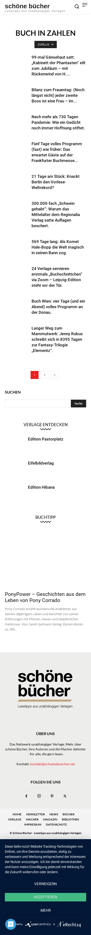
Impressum (32, 824)
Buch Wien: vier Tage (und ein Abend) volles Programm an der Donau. (58, 307)
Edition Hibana (41, 487)
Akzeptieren (45, 897)
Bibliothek (70, 819)
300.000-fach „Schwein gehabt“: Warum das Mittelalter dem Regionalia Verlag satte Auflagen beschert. (56, 214)
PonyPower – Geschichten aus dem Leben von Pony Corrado (45, 597)
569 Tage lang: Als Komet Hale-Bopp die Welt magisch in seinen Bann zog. (58, 247)
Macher (32, 819)
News (54, 814)
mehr (46, 910)
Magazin (50, 819)
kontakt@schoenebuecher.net (52, 764)
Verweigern (45, 884)
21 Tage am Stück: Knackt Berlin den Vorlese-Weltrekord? (56, 182)
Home (17, 814)
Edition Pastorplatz (45, 439)
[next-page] (54, 375)
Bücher (68, 814)
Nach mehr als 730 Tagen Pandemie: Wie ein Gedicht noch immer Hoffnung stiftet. (58, 122)
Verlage (14, 819)
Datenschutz (56, 824)
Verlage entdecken (46, 425)
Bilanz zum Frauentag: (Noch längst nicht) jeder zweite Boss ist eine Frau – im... (58, 95)
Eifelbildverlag (41, 463)
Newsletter (35, 814)
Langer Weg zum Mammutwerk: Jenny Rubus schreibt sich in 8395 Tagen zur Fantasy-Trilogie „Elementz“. (57, 339)
